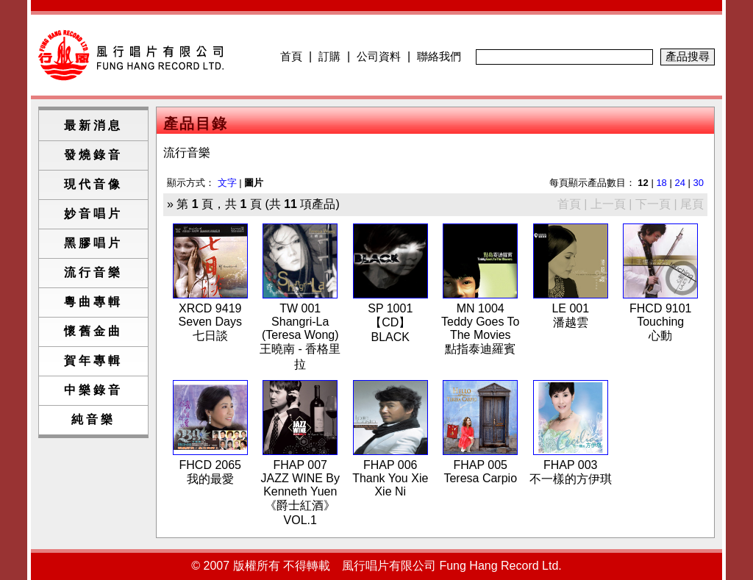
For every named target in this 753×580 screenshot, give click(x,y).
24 (679, 182)
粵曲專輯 (93, 302)
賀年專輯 (93, 360)
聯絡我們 (439, 56)
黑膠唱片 (93, 243)
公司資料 (379, 56)
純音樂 (93, 419)
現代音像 (93, 184)
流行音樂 (93, 272)
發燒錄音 (93, 154)
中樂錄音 (93, 390)
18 (661, 182)
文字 (227, 182)
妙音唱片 (93, 213)
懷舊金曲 (93, 331)
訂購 (329, 56)
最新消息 (93, 125)
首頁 (291, 56)
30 (698, 182)
